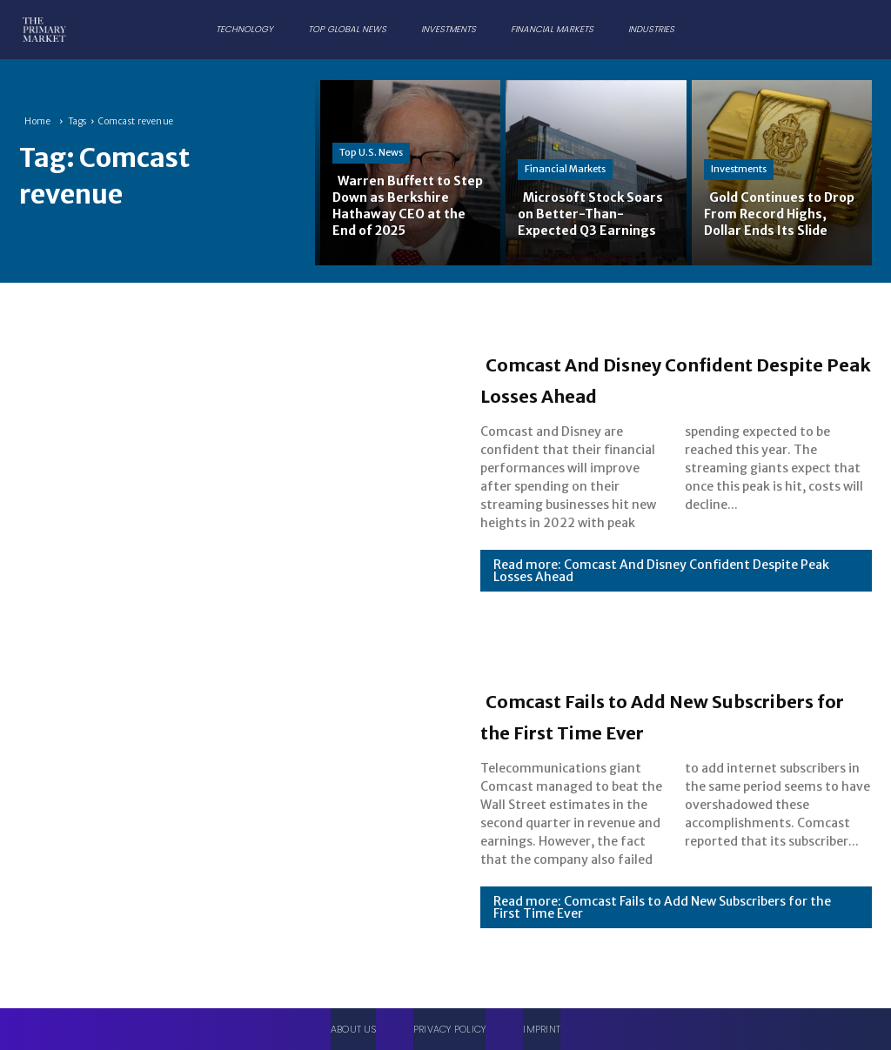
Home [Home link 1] (37, 121)
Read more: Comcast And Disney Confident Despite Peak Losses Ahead (661, 586)
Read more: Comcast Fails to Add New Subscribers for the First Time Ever (662, 923)
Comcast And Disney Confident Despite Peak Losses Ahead (671, 377)
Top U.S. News (371, 135)
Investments (739, 152)
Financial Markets (565, 152)
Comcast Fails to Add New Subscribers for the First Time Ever (666, 714)
